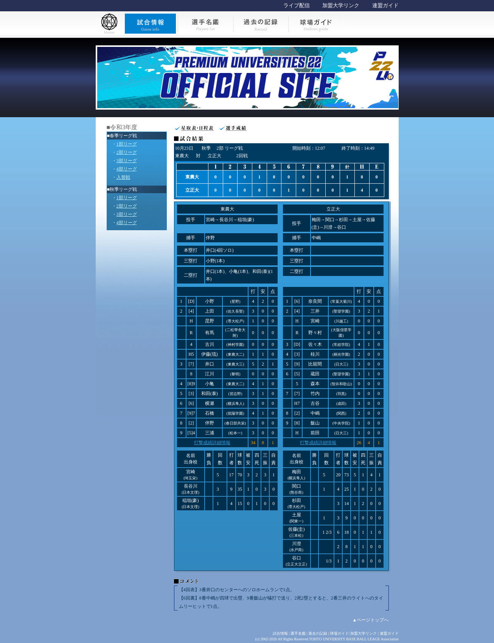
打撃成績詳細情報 (212, 442)
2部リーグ (127, 152)
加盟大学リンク (340, 5)
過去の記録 (317, 633)
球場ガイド (339, 633)
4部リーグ (127, 169)
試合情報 (280, 633)
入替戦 (123, 177)
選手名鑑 (298, 633)
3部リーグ (127, 160)
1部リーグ (127, 144)
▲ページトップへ (371, 620)
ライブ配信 (296, 5)
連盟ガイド (385, 5)
